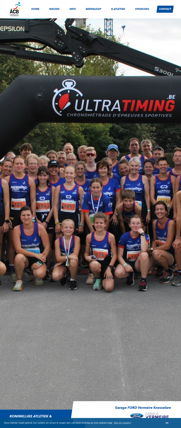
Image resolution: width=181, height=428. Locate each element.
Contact (165, 9)
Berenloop (93, 9)
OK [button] (167, 423)
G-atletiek (118, 9)
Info (72, 9)
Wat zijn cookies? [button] (122, 423)
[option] (122, 413)
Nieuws (54, 9)
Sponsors (142, 9)
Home (35, 9)
